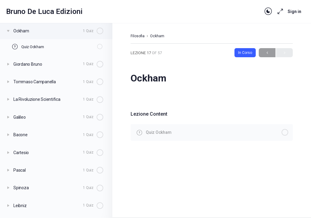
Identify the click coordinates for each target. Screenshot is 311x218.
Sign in (294, 11)
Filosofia (138, 36)
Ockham (157, 36)
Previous (267, 53)
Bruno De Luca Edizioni (44, 11)
